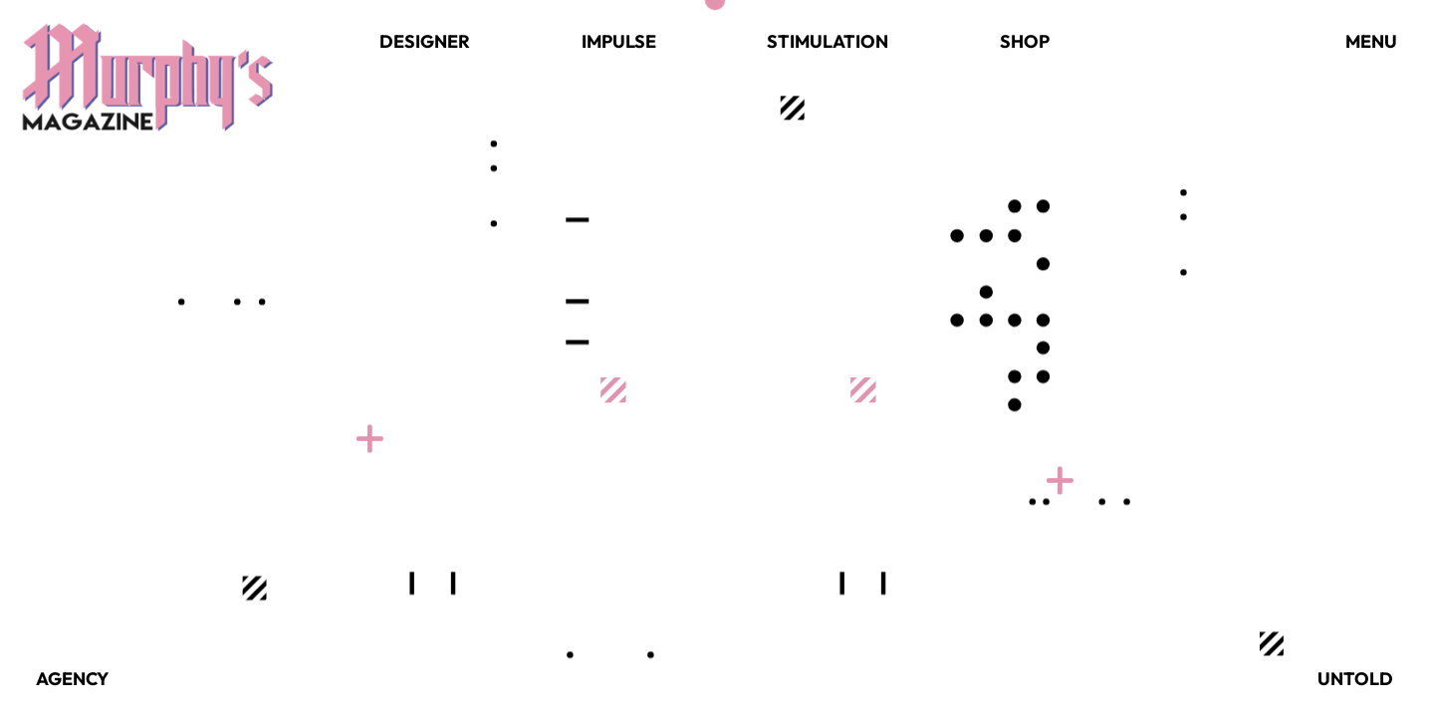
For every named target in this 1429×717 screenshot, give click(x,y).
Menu (1371, 41)
